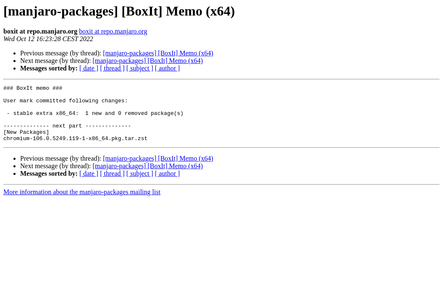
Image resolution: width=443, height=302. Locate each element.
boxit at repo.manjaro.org (113, 31)
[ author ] (167, 68)
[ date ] (88, 68)
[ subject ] (139, 68)
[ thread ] (112, 68)
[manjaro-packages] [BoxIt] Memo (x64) (158, 53)
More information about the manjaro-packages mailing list (81, 203)
